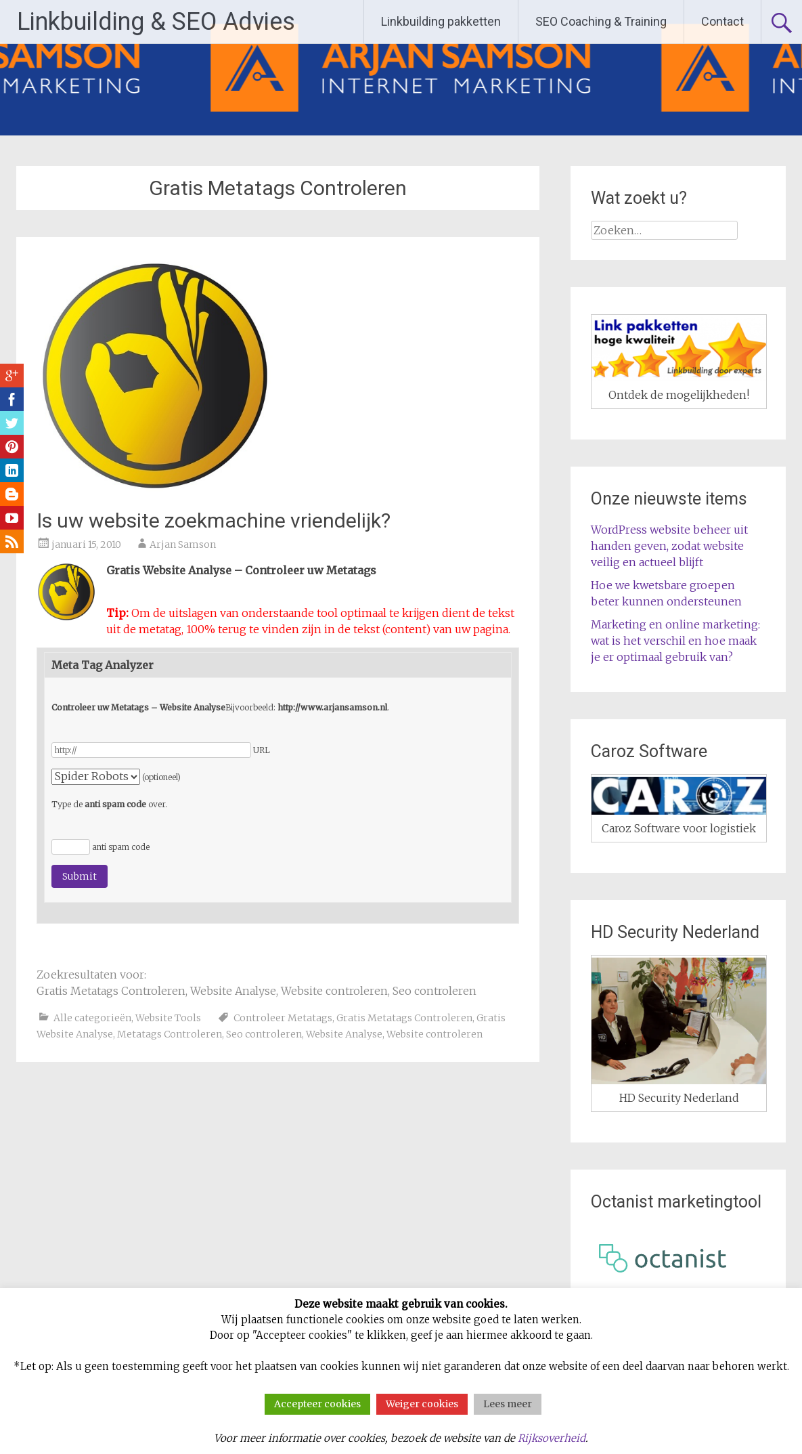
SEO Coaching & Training (601, 21)
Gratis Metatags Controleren (404, 1018)
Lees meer (507, 1404)
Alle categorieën (92, 1018)
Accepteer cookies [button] (317, 1404)
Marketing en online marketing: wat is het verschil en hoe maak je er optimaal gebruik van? (675, 641)
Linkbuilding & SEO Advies (156, 21)
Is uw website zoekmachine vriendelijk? (214, 520)
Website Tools (168, 1018)
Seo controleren (264, 1034)
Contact (722, 21)
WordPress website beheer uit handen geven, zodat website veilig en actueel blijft (669, 546)
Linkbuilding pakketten (441, 21)
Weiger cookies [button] (422, 1404)
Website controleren (434, 1034)
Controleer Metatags (282, 1018)
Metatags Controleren (169, 1034)
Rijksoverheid (551, 1438)
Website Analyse (344, 1034)
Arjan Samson (183, 544)
